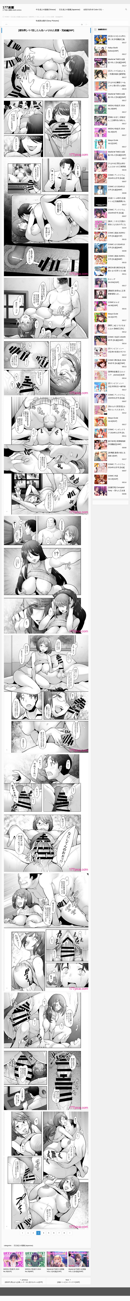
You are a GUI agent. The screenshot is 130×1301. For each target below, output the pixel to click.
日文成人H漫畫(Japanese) (69, 10)
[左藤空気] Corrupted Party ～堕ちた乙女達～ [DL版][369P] (116, 490)
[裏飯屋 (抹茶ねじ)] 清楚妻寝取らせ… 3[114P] (116, 294)
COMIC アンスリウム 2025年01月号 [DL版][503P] (116, 398)
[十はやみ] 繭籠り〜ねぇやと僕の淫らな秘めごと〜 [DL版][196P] (117, 85)
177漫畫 (8, 7)
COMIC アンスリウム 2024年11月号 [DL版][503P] (116, 178)
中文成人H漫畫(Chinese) (46, 10)
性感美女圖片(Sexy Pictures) (47, 21)
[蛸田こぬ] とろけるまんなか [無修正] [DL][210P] (117, 328)
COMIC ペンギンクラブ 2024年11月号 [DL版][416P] (116, 432)
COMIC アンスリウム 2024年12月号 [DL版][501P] (116, 467)
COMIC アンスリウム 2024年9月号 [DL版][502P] (116, 213)
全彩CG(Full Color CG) (92, 10)
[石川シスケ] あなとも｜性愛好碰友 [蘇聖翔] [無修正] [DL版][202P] (117, 74)
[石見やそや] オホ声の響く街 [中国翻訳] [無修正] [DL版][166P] (117, 39)
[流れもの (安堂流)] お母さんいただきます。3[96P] (117, 409)
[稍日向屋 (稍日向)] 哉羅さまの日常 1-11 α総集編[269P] (117, 271)
